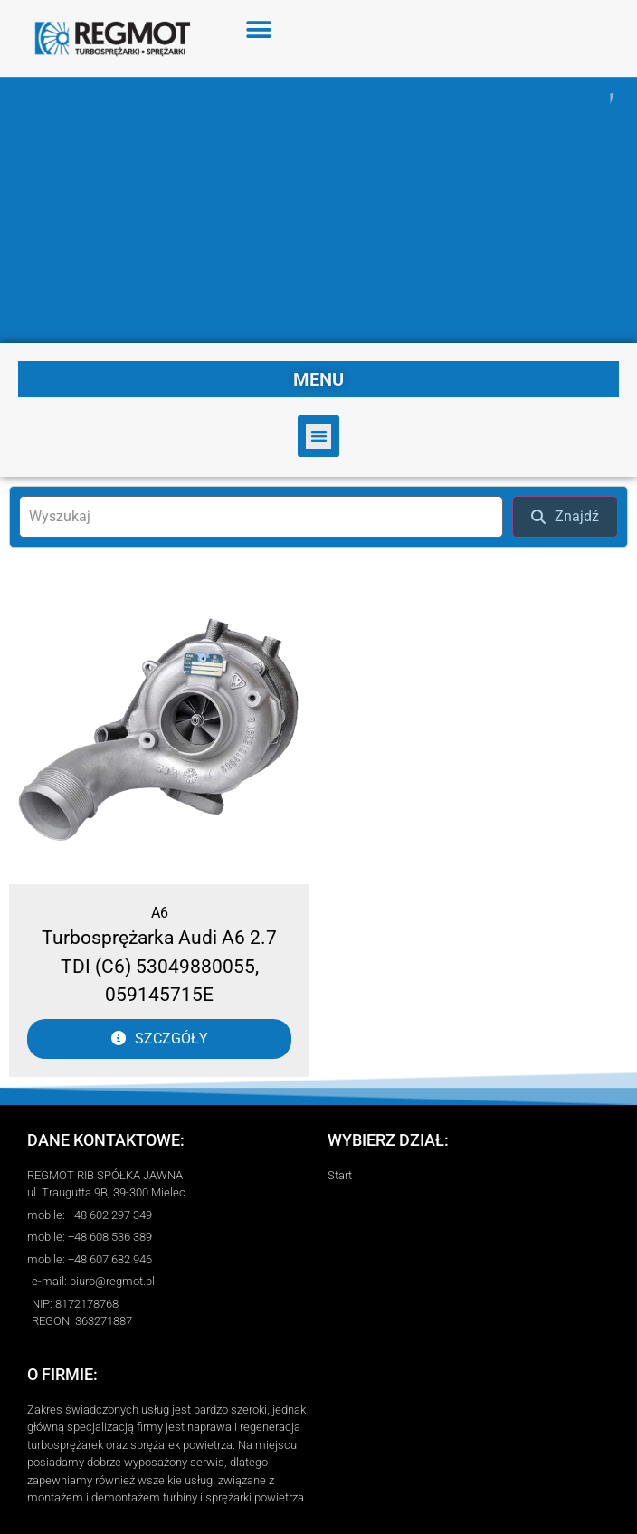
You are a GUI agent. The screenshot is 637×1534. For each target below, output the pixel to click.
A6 (159, 912)
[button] (259, 29)
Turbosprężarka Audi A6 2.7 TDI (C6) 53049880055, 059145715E (159, 966)
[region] (318, 210)
